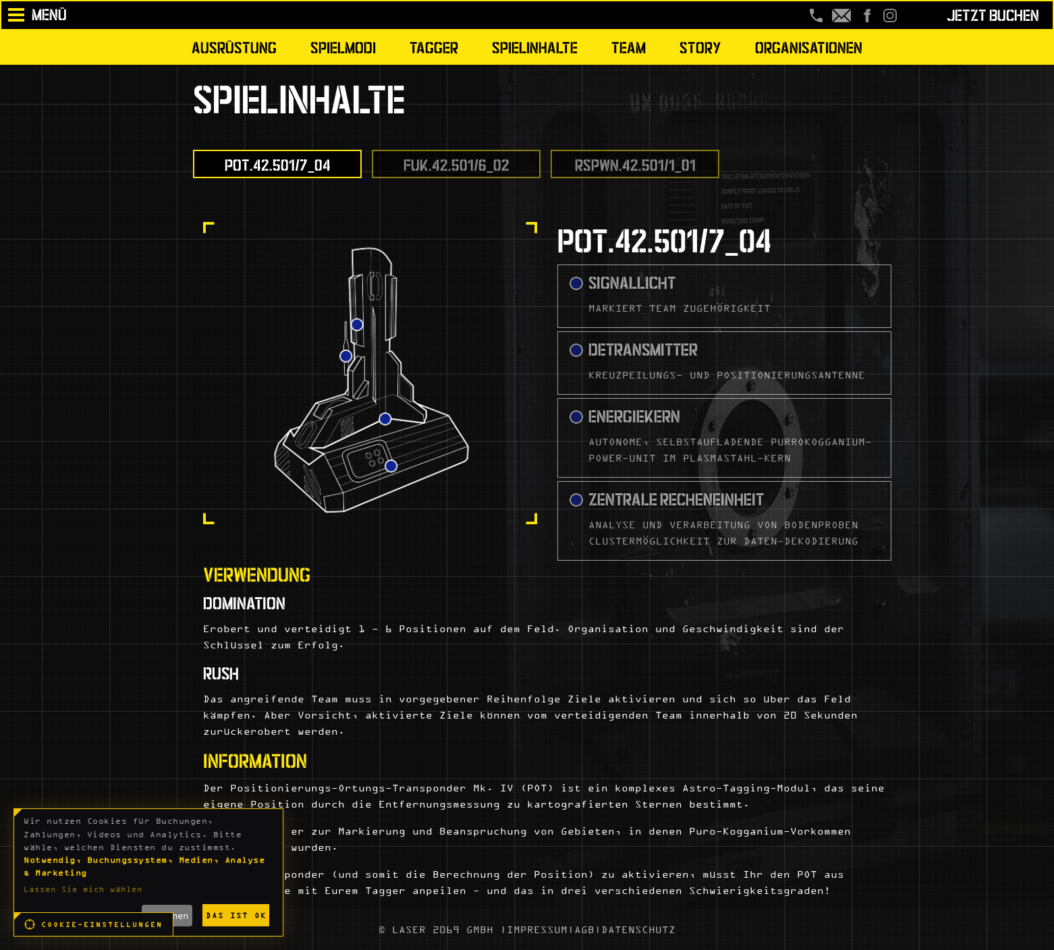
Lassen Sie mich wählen (83, 889)
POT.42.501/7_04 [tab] (278, 163)
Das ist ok (236, 915)
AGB (584, 929)
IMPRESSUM (537, 929)
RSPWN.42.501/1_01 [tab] (635, 163)
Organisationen (808, 46)
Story (700, 46)
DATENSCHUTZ (638, 929)
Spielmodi (343, 46)
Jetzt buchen (993, 14)
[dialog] (148, 872)
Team (628, 46)
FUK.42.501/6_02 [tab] (456, 163)
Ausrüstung (234, 46)
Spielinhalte (535, 46)
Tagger (434, 46)
